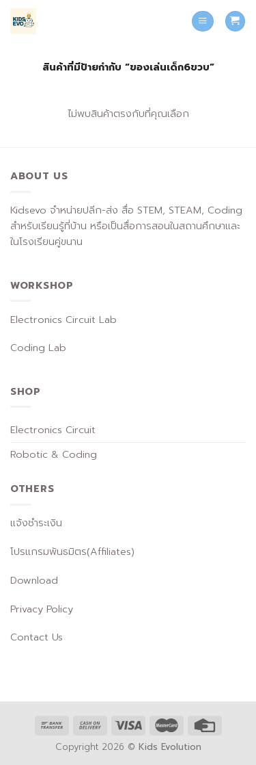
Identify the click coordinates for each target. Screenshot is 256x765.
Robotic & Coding (53, 454)
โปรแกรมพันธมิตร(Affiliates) (72, 551)
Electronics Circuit (53, 429)
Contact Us (36, 637)
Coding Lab (38, 347)
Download (34, 580)
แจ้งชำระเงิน (36, 522)
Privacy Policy (41, 609)
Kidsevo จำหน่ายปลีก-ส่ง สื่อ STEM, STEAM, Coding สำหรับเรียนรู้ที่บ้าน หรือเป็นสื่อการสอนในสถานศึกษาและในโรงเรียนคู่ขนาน (126, 226)
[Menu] (203, 21)
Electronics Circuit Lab (63, 319)
